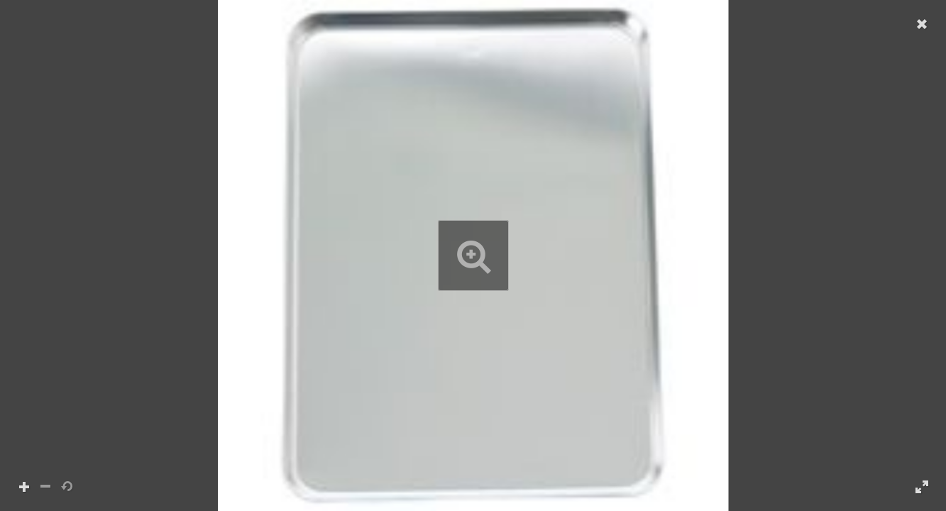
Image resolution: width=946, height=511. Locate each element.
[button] (473, 255)
